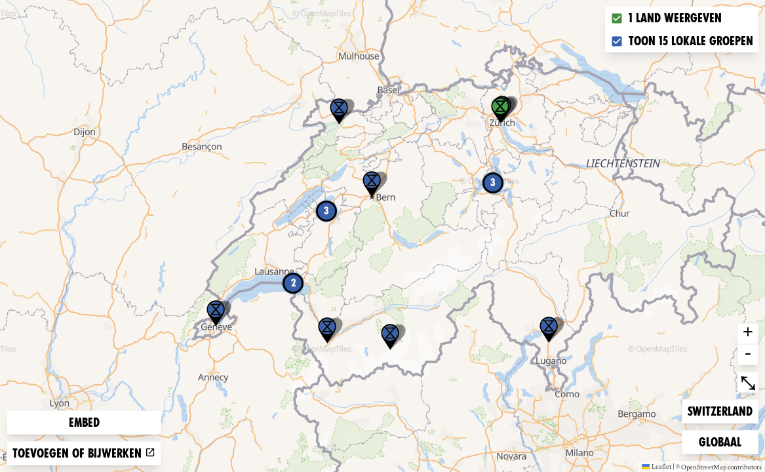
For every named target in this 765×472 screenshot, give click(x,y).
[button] (548, 330)
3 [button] (493, 182)
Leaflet (656, 466)
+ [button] (748, 333)
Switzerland (720, 410)
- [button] (748, 354)
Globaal (719, 441)
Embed (84, 422)
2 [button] (293, 283)
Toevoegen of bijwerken (83, 453)
